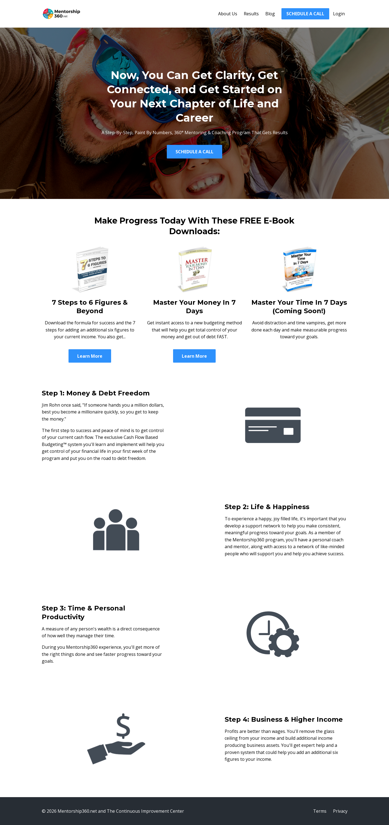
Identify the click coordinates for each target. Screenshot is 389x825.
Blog (270, 14)
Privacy (340, 811)
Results (251, 14)
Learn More (89, 356)
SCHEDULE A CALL (305, 14)
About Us (227, 14)
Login (339, 14)
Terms (319, 811)
